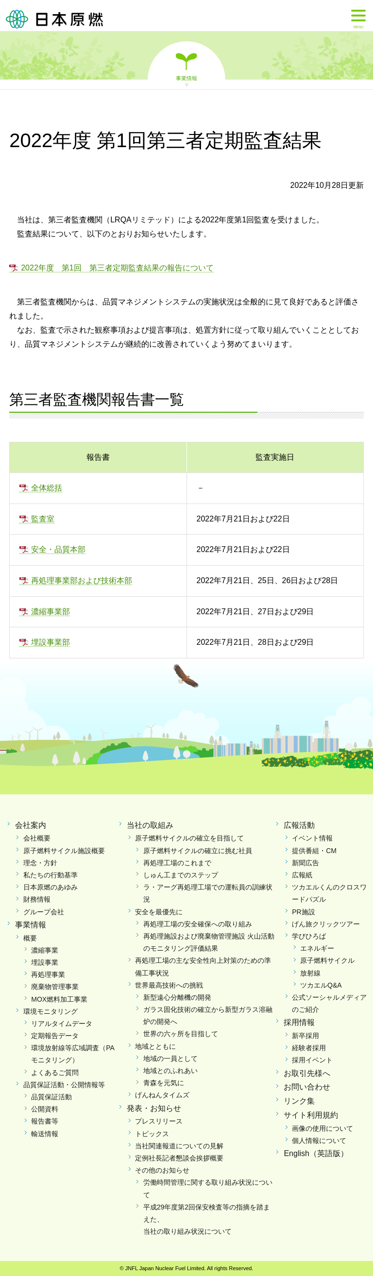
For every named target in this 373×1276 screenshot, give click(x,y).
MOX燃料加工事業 (59, 999)
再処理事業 (48, 974)
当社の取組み (150, 825)
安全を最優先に (159, 912)
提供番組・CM (314, 851)
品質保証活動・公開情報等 (64, 1085)
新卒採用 (305, 1036)
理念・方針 (40, 863)
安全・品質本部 (58, 549)
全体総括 (46, 488)
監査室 (42, 519)
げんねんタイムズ (162, 1095)
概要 (30, 938)
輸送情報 (44, 1134)
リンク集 (299, 1101)
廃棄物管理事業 (55, 987)
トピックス (152, 1134)
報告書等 (44, 1121)
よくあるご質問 (55, 1072)
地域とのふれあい (170, 1071)
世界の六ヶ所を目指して (180, 1034)
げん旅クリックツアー (326, 924)
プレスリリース (159, 1121)
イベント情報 (312, 838)
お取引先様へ (307, 1073)
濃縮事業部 (50, 611)
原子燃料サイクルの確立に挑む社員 (197, 851)
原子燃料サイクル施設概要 (64, 851)
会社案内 (30, 825)
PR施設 (303, 912)
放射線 (310, 973)
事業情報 (186, 77)
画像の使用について (322, 1128)
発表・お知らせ (154, 1108)
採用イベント (312, 1060)
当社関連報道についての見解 (179, 1146)
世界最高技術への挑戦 (169, 985)
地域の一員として (170, 1058)
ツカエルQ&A (321, 985)
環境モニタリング (50, 1011)
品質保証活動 (51, 1097)
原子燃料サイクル (327, 960)
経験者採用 (309, 1048)
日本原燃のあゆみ (50, 887)
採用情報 (299, 1022)
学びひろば (309, 936)
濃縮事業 (44, 950)
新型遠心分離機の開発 (177, 997)
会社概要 (37, 838)
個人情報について (319, 1140)
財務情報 (37, 899)
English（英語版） (316, 1153)
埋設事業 (44, 962)
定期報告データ (55, 1036)
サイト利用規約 (311, 1115)
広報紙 (302, 875)
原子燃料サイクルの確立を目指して (189, 838)
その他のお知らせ (162, 1170)
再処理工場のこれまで (177, 863)
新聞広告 (305, 863)
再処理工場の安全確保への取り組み (197, 924)
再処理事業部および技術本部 (81, 580)
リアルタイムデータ (61, 1023)
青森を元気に (163, 1083)
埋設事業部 (50, 642)
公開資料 (44, 1109)
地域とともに (155, 1046)
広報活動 (299, 825)
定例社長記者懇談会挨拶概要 (179, 1158)
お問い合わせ (307, 1087)
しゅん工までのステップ (180, 875)
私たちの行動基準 (50, 875)
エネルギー (317, 948)
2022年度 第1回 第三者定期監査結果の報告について (117, 268)
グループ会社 (43, 912)
